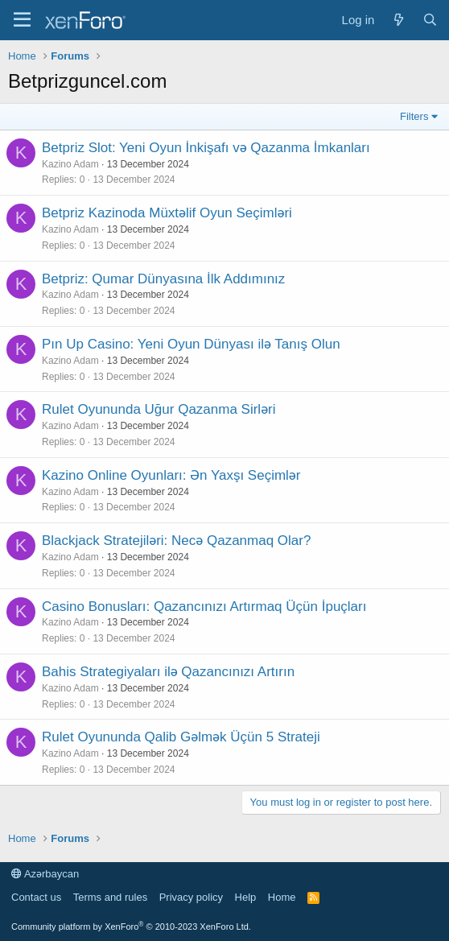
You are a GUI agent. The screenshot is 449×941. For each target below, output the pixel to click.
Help (246, 897)
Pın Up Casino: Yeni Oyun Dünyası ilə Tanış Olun (191, 344)
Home (282, 897)
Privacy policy (191, 897)
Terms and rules (110, 897)
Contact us (36, 897)
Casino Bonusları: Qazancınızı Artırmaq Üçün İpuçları (204, 606)
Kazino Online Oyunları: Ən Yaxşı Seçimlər (171, 475)
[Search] (430, 20)
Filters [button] (414, 116)
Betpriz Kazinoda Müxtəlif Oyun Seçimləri (167, 213)
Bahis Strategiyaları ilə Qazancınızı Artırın (168, 671)
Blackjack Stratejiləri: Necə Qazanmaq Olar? (176, 540)
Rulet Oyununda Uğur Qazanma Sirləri (159, 409)
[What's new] (398, 20)
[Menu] (22, 20)
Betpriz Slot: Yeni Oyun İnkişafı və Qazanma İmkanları (206, 147)
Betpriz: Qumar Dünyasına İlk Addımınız (163, 279)
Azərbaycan (45, 874)
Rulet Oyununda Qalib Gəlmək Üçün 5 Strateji (181, 737)
